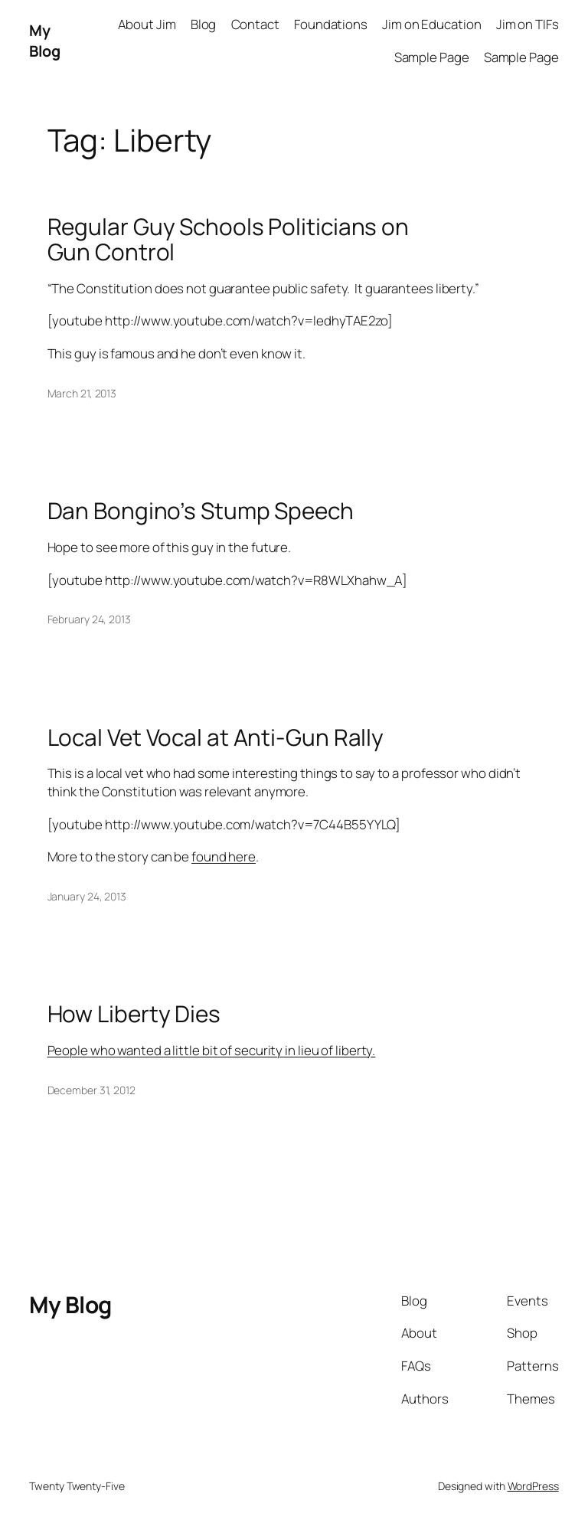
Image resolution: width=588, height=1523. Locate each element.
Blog (204, 24)
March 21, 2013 (82, 393)
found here (223, 856)
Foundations (331, 24)
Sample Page (431, 57)
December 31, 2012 (91, 1090)
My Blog (44, 41)
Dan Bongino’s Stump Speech (200, 510)
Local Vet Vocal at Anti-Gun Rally (215, 737)
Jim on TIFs (527, 24)
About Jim (146, 24)
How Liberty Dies (133, 1013)
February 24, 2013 (89, 619)
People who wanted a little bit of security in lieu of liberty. (211, 1050)
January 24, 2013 (86, 896)
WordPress (533, 1486)
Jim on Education (431, 24)
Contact (255, 24)
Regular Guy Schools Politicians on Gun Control (228, 239)
